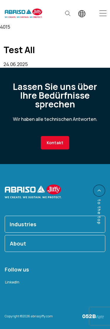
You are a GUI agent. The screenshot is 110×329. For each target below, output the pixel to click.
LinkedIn (12, 282)
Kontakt (55, 142)
